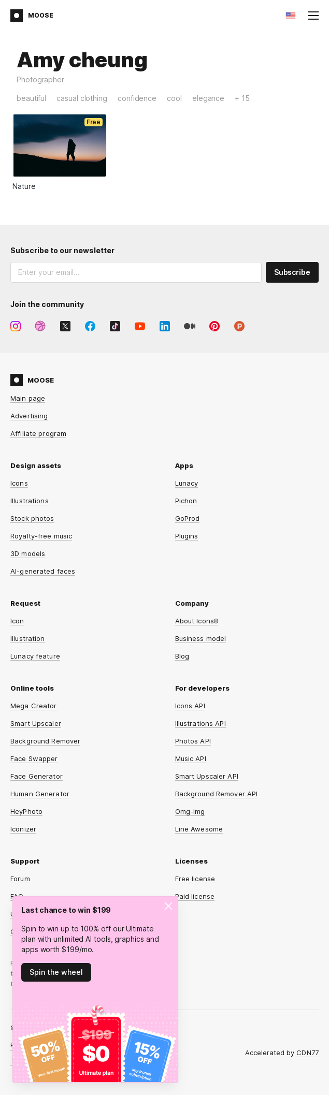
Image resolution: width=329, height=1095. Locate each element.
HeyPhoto (26, 811)
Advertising (29, 416)
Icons (19, 483)
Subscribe (292, 272)
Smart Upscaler (35, 723)
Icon (17, 621)
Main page (27, 398)
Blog (182, 656)
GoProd (187, 518)
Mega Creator (33, 706)
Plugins (186, 536)
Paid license (195, 896)
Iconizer (23, 829)
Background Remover (45, 741)
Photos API (193, 741)
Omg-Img (190, 811)
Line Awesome (199, 829)
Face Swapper (34, 758)
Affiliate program (38, 433)
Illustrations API (200, 723)
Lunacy (186, 483)
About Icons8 (197, 621)
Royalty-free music (41, 536)
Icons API (190, 706)
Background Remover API (216, 794)
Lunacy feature (35, 656)
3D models (27, 553)
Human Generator (39, 794)
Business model (200, 638)
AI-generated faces (42, 571)
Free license (195, 878)
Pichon (186, 501)
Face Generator (36, 776)
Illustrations (29, 501)
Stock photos (32, 518)
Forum (20, 878)
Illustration (27, 638)
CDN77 (307, 1052)
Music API (190, 758)
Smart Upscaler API (206, 776)
